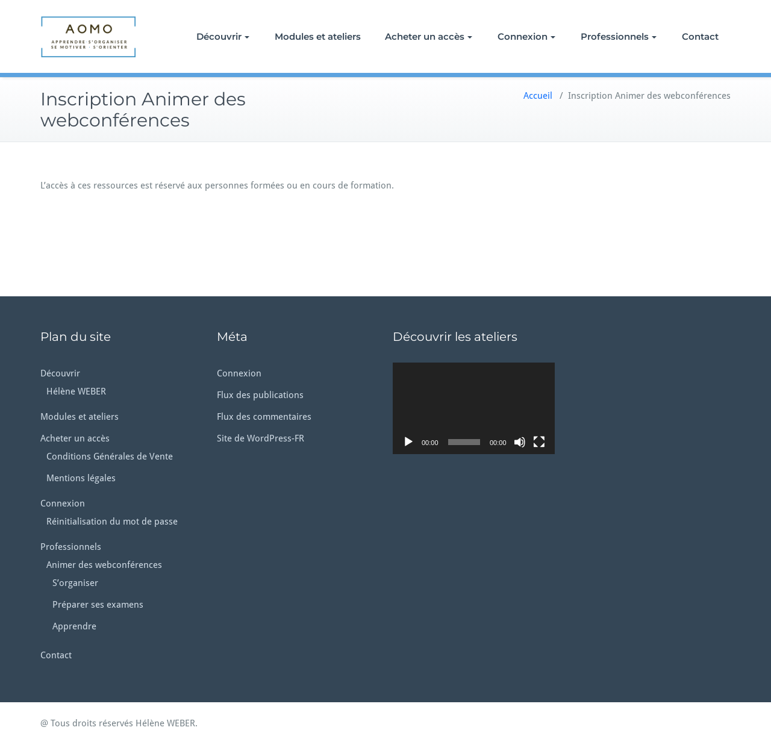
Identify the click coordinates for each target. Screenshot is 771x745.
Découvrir (222, 36)
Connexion (526, 36)
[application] (474, 408)
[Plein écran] (539, 442)
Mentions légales (81, 478)
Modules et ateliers (318, 36)
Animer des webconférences (104, 565)
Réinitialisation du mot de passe (112, 521)
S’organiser (75, 583)
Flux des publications (260, 395)
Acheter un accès (428, 36)
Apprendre (74, 626)
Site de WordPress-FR (260, 438)
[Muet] (520, 442)
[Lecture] (408, 442)
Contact (700, 36)
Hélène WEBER (76, 391)
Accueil (537, 95)
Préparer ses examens (97, 604)
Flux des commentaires (264, 416)
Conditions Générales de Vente (109, 456)
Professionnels (619, 36)
